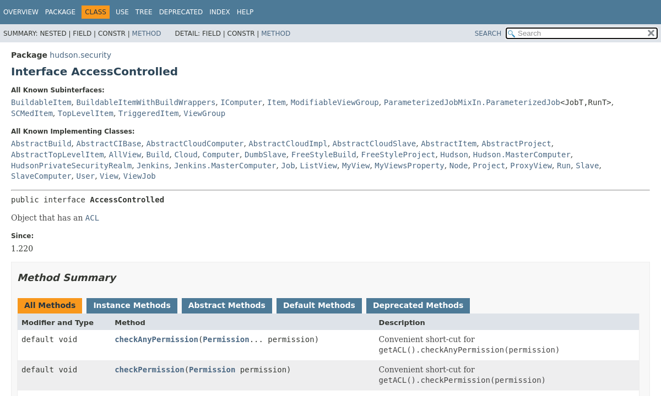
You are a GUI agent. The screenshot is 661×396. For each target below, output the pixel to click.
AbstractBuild (41, 143)
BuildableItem (41, 102)
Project (489, 165)
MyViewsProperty (409, 165)
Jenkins (153, 165)
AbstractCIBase (108, 143)
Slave (587, 165)
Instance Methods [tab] (131, 305)
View (109, 176)
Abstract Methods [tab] (227, 305)
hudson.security (80, 55)
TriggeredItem (148, 113)
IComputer (241, 102)
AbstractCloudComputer (194, 143)
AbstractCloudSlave (374, 143)
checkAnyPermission (156, 339)
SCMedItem (32, 113)
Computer (221, 154)
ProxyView (531, 165)
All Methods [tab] (49, 305)
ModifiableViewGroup (335, 102)
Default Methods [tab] (319, 305)
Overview (21, 12)
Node (458, 165)
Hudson (454, 154)
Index (219, 12)
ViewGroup (204, 113)
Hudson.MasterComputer (522, 154)
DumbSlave (265, 154)
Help (245, 12)
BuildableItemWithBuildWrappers (145, 102)
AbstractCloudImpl (287, 143)
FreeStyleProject (398, 154)
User (85, 176)
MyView (356, 165)
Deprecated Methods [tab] (418, 305)
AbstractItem (448, 143)
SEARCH (488, 33)
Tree (144, 12)
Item (276, 102)
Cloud (185, 154)
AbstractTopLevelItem (57, 154)
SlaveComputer (41, 176)
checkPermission (149, 369)
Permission (226, 339)
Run (564, 165)
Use (122, 12)
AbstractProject (516, 143)
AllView (125, 154)
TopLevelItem (85, 113)
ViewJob (139, 176)
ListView (318, 165)
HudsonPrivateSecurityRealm (71, 165)
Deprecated (181, 12)
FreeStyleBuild (323, 154)
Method (146, 33)
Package (60, 12)
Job (288, 165)
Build (157, 154)
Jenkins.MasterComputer (225, 165)
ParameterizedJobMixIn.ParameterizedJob (472, 102)
